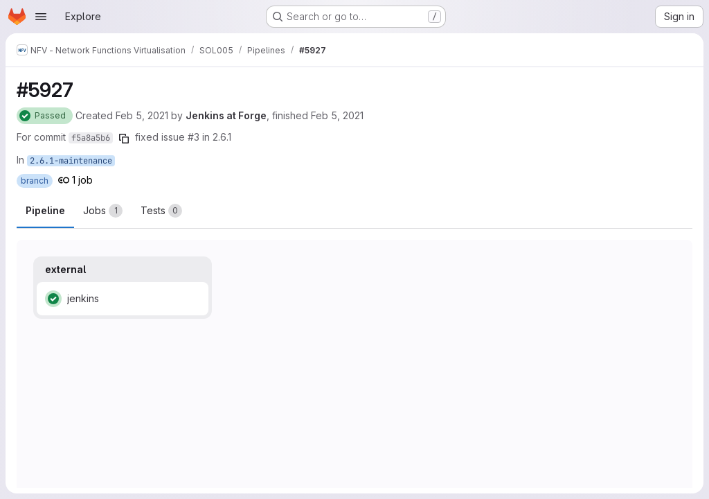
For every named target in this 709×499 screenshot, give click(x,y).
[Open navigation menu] (41, 17)
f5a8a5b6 (90, 137)
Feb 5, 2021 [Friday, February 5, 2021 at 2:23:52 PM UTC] (142, 115)
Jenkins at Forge (226, 115)
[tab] (103, 210)
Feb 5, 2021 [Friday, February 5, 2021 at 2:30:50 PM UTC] (337, 115)
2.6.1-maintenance (71, 160)
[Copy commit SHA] (124, 138)
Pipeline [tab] (45, 210)
